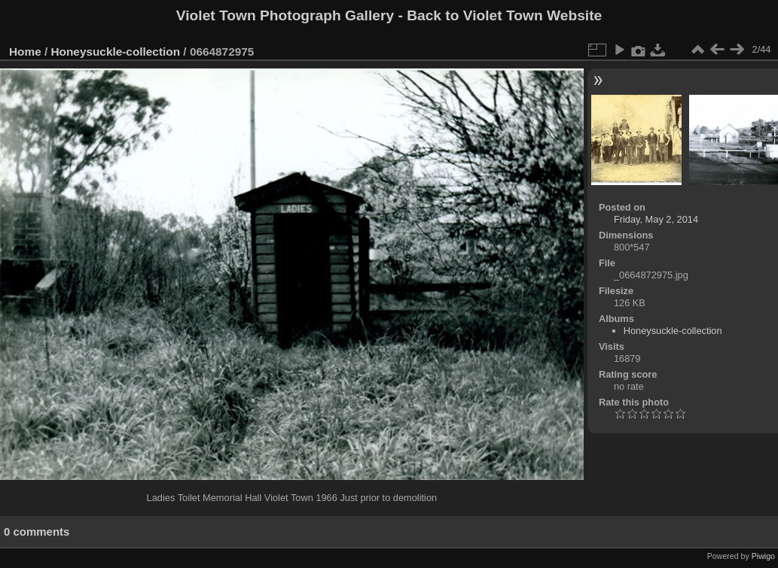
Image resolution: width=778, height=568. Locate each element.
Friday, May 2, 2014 (656, 219)
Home (25, 51)
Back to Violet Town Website (504, 15)
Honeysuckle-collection (116, 51)
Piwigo (763, 555)
